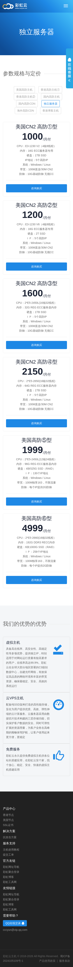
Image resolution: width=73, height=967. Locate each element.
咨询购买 (36, 188)
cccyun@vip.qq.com (15, 929)
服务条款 (64, 960)
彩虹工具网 (10, 882)
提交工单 (8, 854)
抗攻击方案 (10, 837)
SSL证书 (8, 825)
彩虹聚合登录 (11, 871)
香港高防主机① (50, 89)
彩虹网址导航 (11, 866)
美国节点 (8, 820)
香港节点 (8, 814)
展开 (69, 70)
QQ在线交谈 (14, 923)
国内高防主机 (51, 96)
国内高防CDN (26, 103)
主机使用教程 (11, 849)
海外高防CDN (25, 110)
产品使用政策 (47, 960)
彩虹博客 (8, 876)
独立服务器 (50, 103)
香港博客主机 (50, 110)
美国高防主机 (24, 89)
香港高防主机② (25, 96)
